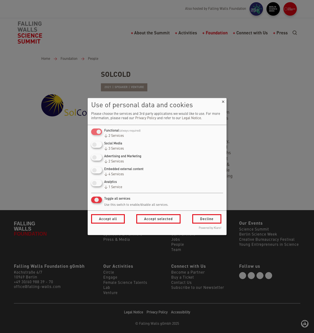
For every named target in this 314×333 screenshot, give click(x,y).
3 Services (114, 149)
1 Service (113, 187)
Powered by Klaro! (210, 228)
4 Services (114, 174)
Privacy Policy (145, 118)
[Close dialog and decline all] (223, 100)
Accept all (108, 218)
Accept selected (158, 218)
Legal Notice (191, 118)
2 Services (114, 136)
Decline (207, 218)
